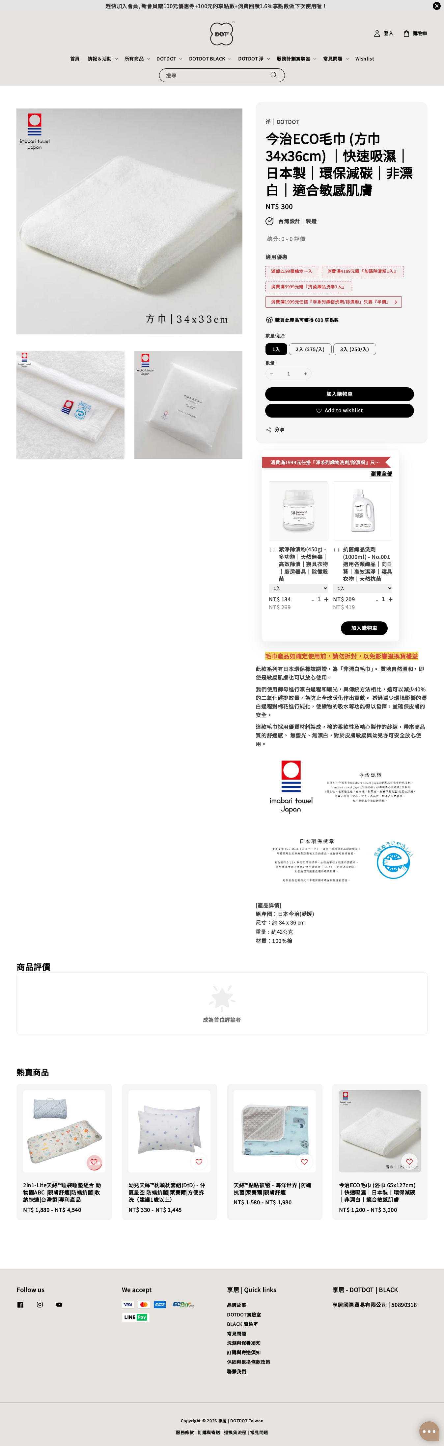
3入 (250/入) (354, 349)
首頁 (75, 58)
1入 (276, 349)
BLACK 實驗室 (242, 1324)
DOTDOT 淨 (251, 58)
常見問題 (332, 58)
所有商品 (134, 58)
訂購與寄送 (209, 1432)
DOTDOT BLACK (207, 58)
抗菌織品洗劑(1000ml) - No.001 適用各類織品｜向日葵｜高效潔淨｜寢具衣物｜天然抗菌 (362, 563)
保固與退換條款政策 (248, 1362)
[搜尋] (274, 75)
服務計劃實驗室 (293, 58)
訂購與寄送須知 (244, 1352)
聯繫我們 (236, 1371)
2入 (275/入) (310, 349)
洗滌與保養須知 (244, 1342)
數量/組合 (275, 335)
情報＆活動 (100, 58)
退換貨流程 (235, 1432)
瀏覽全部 (381, 473)
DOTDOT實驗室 (244, 1314)
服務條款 (185, 1432)
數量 (269, 363)
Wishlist (364, 58)
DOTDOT (166, 58)
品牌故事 (236, 1305)
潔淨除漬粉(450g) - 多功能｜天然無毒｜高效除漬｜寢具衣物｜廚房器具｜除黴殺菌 (298, 563)
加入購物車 (339, 393)
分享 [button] (274, 429)
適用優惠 (276, 257)
